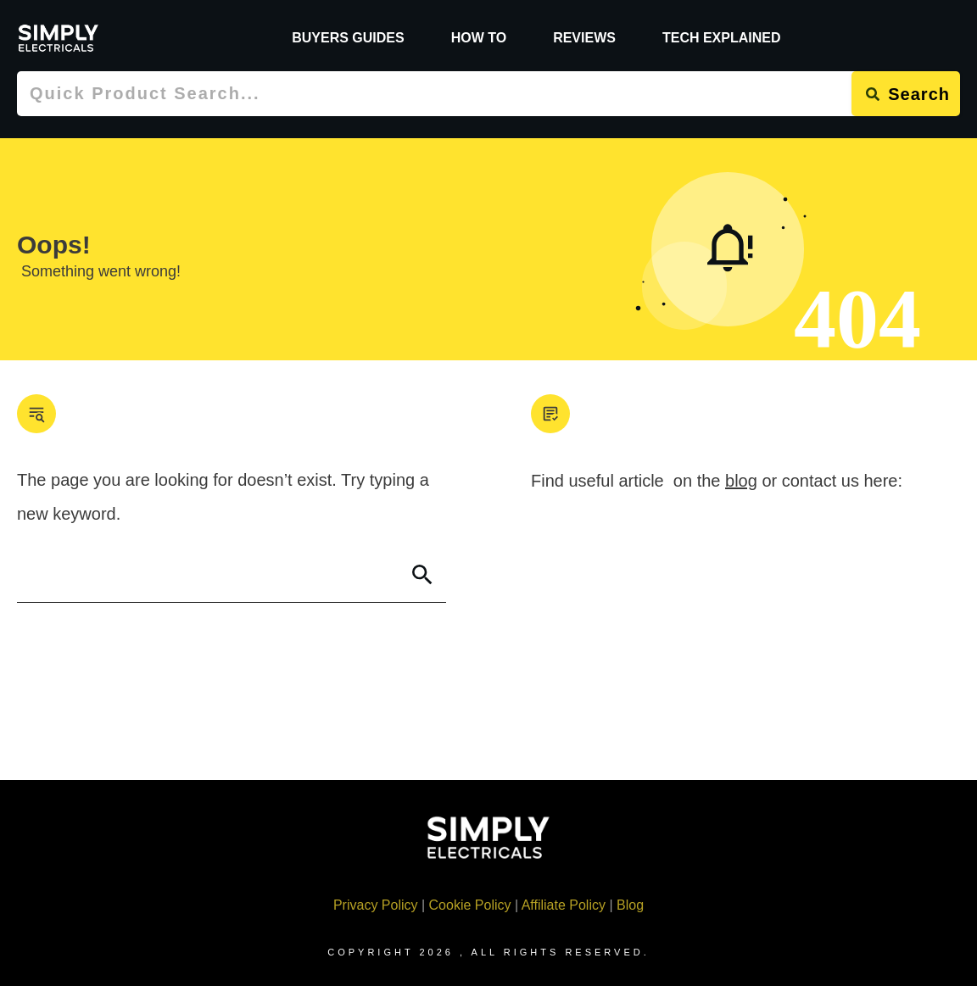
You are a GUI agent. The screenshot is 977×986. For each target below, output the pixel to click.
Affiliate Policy (564, 905)
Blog (630, 905)
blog (741, 480)
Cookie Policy (470, 905)
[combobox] (434, 93)
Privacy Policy (375, 905)
